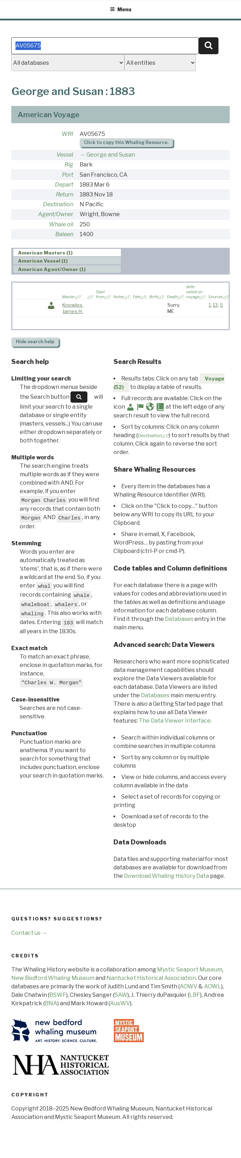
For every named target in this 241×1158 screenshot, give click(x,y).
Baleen (64, 234)
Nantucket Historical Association (151, 978)
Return (64, 194)
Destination (58, 204)
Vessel (64, 154)
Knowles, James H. (73, 308)
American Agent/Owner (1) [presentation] (52, 269)
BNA (51, 1003)
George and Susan (110, 154)
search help (35, 341)
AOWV (188, 986)
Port (67, 174)
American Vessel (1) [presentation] (43, 261)
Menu (120, 9)
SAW (121, 995)
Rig (68, 164)
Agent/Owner (55, 214)
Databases (179, 619)
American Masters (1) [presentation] (45, 253)
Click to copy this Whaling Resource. (126, 142)
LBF (194, 995)
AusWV (120, 1003)
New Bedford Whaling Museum (52, 978)
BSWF (57, 995)
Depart (64, 184)
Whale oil (61, 224)
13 (215, 305)
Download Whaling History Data (166, 876)
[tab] (67, 252)
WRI (67, 134)
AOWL (212, 986)
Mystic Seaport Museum (189, 969)
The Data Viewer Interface (175, 720)
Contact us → (29, 933)
